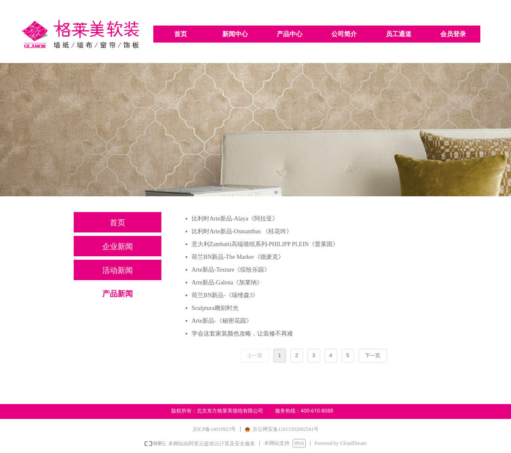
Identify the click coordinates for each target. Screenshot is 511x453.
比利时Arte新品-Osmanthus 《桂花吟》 (242, 231)
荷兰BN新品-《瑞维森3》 (225, 295)
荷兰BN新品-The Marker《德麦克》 (238, 257)
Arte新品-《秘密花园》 (222, 321)
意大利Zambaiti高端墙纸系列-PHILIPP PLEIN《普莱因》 (265, 244)
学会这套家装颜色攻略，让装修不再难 (242, 333)
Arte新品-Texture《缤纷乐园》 (231, 270)
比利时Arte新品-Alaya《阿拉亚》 (235, 218)
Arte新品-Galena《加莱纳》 (227, 282)
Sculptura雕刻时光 (215, 308)
